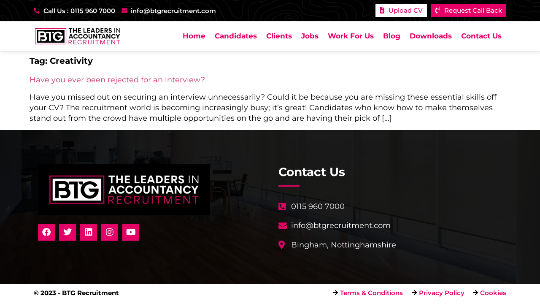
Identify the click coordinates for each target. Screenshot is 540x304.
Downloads (431, 36)
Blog (391, 36)
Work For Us (351, 36)
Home (194, 36)
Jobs (310, 36)
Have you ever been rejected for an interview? (117, 79)
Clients (279, 36)
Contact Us (481, 36)
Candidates (236, 36)
